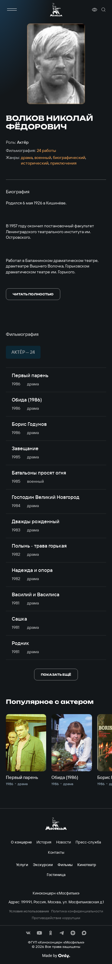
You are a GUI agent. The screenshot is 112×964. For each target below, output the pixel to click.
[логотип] (56, 9)
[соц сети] (28, 933)
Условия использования (29, 911)
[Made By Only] (56, 955)
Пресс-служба (88, 842)
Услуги (22, 864)
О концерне (21, 842)
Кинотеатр (86, 864)
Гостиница (56, 874)
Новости (63, 842)
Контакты (56, 852)
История (43, 842)
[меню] (12, 10)
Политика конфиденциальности (77, 911)
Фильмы (65, 864)
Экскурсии (43, 864)
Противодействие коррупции (56, 918)
